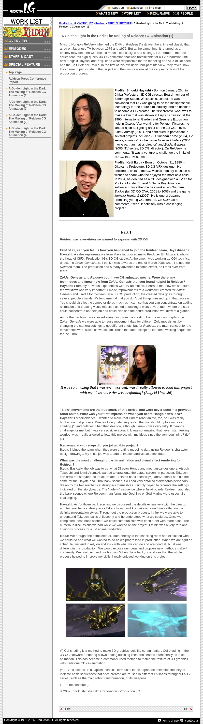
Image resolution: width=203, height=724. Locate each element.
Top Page (15, 72)
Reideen (100, 23)
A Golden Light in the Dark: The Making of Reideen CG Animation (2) (28, 105)
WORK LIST (85, 23)
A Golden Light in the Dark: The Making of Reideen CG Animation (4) (28, 132)
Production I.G (67, 23)
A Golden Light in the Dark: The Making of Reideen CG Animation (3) (28, 118)
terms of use (168, 720)
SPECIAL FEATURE (120, 23)
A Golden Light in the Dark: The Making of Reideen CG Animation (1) (28, 92)
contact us (189, 720)
